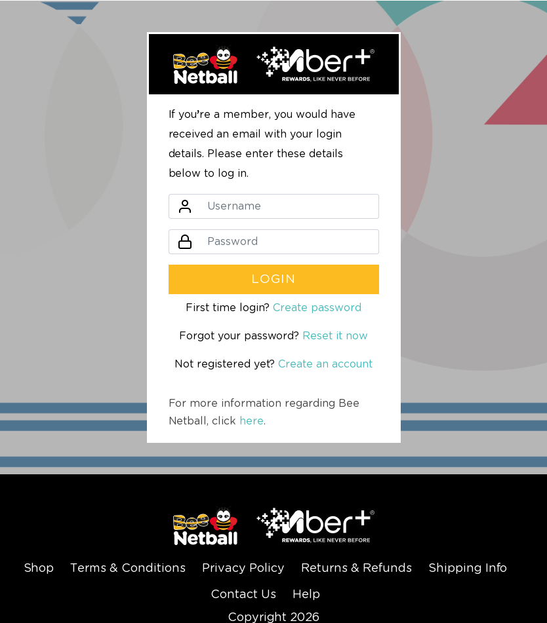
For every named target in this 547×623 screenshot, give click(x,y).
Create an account (325, 364)
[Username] (288, 206)
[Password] (288, 241)
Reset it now (335, 336)
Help (306, 595)
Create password (317, 308)
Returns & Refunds (356, 569)
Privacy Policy (243, 569)
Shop (39, 569)
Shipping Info (468, 569)
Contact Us (243, 595)
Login (273, 279)
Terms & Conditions (128, 569)
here (251, 421)
